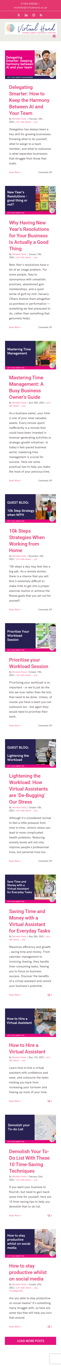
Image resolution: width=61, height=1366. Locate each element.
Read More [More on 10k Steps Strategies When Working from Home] (14, 609)
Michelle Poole (19, 118)
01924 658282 (29, 3)
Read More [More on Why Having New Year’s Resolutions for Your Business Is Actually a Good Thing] (14, 327)
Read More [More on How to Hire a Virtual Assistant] (14, 1101)
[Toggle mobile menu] (54, 36)
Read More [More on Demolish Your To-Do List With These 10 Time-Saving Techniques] (14, 1215)
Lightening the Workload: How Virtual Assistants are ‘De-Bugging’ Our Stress (28, 789)
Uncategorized (16, 1290)
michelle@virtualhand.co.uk (30, 7)
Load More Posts (30, 1341)
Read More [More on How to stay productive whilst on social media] (14, 1326)
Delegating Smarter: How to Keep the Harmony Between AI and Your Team (29, 100)
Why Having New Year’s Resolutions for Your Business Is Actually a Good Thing (29, 235)
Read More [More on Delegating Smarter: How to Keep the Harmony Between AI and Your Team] (14, 172)
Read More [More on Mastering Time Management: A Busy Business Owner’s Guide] (14, 480)
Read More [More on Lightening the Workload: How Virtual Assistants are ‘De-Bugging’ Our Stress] (14, 861)
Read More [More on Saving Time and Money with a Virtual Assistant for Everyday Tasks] (14, 995)
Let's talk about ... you (26, 122)
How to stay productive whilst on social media (28, 1272)
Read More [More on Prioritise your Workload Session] (14, 725)
